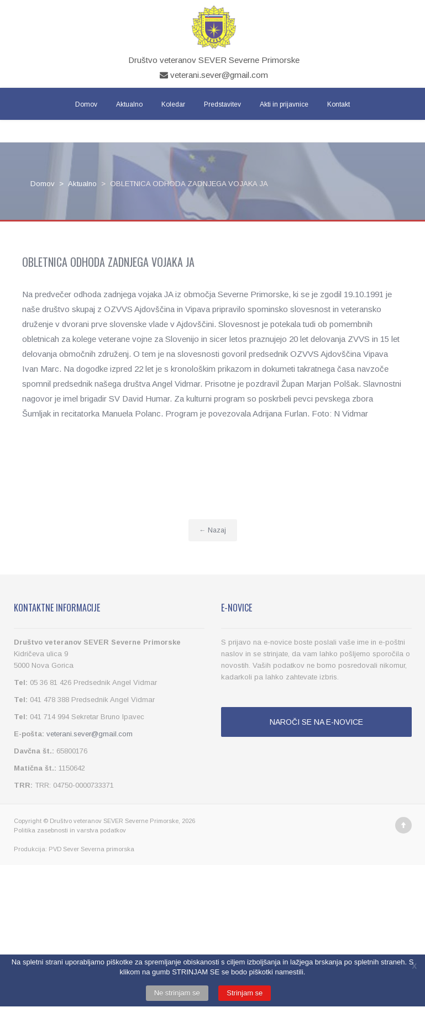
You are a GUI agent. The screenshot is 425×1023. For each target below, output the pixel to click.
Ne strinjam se (177, 993)
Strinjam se (245, 993)
